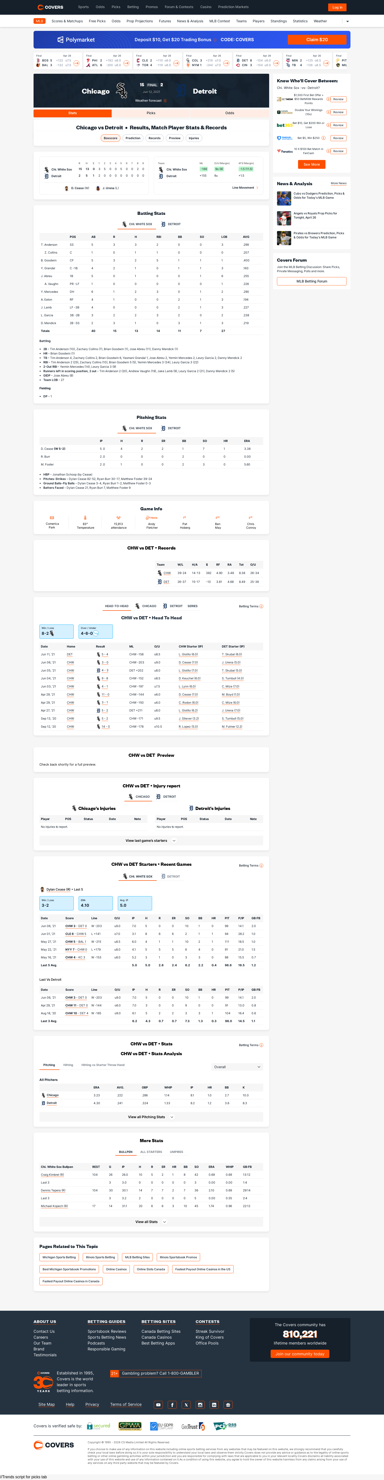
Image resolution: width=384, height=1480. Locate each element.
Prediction (133, 138)
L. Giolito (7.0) (188, 670)
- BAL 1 (75, 941)
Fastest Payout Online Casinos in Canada (71, 1281)
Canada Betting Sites (161, 1331)
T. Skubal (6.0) (232, 654)
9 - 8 (105, 678)
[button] (151, 1117)
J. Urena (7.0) (231, 710)
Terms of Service (126, 1404)
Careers (41, 1337)
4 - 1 (105, 686)
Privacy (92, 1404)
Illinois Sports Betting (100, 1257)
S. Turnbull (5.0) (232, 718)
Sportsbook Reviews (107, 1331)
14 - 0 (106, 726)
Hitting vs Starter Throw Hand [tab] (103, 1065)
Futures (165, 21)
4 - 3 (105, 670)
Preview (174, 138)
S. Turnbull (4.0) (233, 678)
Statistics (300, 21)
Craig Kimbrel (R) (52, 1174)
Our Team (42, 1343)
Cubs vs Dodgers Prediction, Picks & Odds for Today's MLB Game (319, 195)
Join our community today (300, 1353)
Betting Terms (251, 606)
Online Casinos (116, 1269)
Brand (39, 1348)
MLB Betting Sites (137, 1257)
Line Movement (243, 187)
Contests (208, 1321)
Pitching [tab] (49, 1065)
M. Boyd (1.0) (231, 694)
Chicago (96, 90)
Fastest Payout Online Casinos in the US (202, 1269)
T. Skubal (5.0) (232, 670)
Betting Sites (159, 1321)
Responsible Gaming (106, 1348)
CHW (167, 573)
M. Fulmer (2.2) (232, 726)
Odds (116, 21)
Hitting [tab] (68, 1065)
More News (339, 183)
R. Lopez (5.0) (188, 726)
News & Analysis (190, 21)
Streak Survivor (210, 1331)
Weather (320, 21)
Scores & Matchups (67, 21)
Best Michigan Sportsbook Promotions (69, 1269)
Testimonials (45, 1354)
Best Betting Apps (158, 1343)
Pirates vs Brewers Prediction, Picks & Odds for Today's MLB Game (319, 235)
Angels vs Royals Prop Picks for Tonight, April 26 (315, 215)
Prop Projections (140, 21)
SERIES (193, 606)
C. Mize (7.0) (230, 686)
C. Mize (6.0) (231, 702)
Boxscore (110, 138)
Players (258, 21)
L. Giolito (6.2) (188, 710)
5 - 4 (105, 654)
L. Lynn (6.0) (187, 686)
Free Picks (97, 21)
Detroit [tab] (170, 224)
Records (155, 138)
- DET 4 (76, 1013)
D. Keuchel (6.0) (190, 678)
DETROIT (165, 797)
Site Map (46, 1404)
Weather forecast (148, 100)
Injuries (194, 138)
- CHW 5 (75, 934)
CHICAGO (138, 797)
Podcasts (96, 1343)
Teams (241, 21)
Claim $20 (317, 39)
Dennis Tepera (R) (53, 1190)
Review (338, 99)
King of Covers (210, 1337)
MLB (39, 21)
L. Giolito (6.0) (188, 654)
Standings (279, 21)
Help (70, 1404)
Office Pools (207, 1343)
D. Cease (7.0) (188, 662)
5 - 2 (105, 710)
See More (312, 164)
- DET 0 (76, 926)
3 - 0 (105, 662)
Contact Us (44, 1331)
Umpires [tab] (176, 1152)
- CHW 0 (76, 949)
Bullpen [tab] (125, 1152)
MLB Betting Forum (312, 281)
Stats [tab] (72, 113)
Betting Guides (107, 1321)
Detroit (205, 90)
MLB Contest (219, 21)
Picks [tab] (151, 113)
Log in (337, 7)
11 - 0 (105, 694)
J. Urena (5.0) (231, 662)
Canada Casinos (157, 1337)
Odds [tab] (229, 113)
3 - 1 (105, 702)
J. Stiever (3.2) (189, 718)
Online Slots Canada (151, 1269)
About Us (45, 1321)
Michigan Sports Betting (59, 1257)
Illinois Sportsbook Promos (178, 1257)
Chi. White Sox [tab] (136, 224)
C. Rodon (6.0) (188, 702)
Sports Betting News (107, 1337)
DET (166, 582)
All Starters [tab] (151, 1152)
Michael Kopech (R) (54, 1206)
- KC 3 (75, 957)
